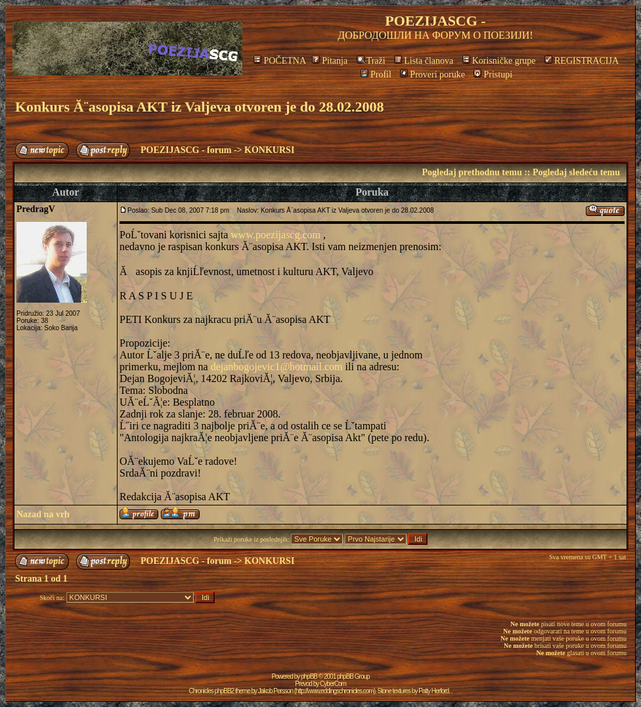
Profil (376, 74)
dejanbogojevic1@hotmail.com (277, 366)
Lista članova (423, 61)
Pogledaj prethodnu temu (471, 172)
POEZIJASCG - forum (186, 150)
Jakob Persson (275, 691)
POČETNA (279, 61)
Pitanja (329, 61)
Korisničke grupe (499, 61)
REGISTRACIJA (581, 61)
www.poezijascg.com (275, 234)
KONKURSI (269, 150)
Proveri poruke (432, 74)
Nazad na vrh (43, 514)
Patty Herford (433, 691)
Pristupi (493, 74)
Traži (371, 61)
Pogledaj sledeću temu (576, 172)
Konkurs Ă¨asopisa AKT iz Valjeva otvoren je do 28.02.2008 (199, 106)
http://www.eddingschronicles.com (335, 691)
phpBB (309, 676)
